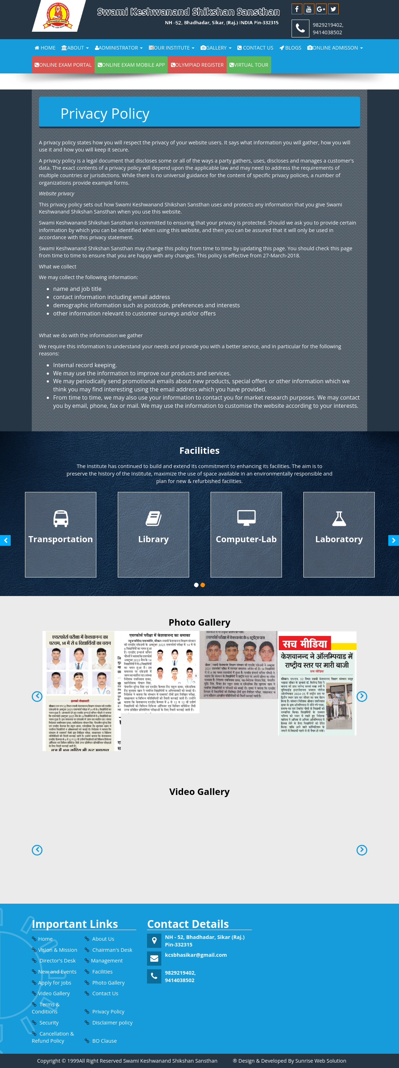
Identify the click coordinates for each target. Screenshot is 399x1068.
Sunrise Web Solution (320, 1060)
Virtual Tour (248, 64)
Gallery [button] (216, 47)
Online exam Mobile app (131, 64)
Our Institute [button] (172, 47)
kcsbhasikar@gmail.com (196, 954)
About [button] (75, 47)
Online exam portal (63, 64)
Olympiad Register (197, 64)
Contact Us (255, 47)
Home (45, 47)
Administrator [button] (119, 47)
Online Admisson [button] (335, 47)
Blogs (290, 47)
